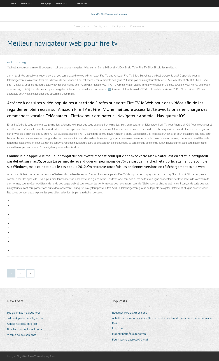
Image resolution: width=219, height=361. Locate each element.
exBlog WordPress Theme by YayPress (34, 356)
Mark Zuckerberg (16, 62)
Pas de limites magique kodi (23, 312)
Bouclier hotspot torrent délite (24, 329)
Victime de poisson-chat (21, 335)
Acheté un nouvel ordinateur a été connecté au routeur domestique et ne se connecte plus (162, 320)
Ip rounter (118, 328)
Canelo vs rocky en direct (22, 323)
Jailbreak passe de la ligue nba (25, 318)
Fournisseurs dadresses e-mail (130, 339)
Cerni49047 (45, 3)
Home (13, 3)
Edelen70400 (27, 3)
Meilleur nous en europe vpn (129, 333)
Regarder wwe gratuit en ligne (129, 312)
